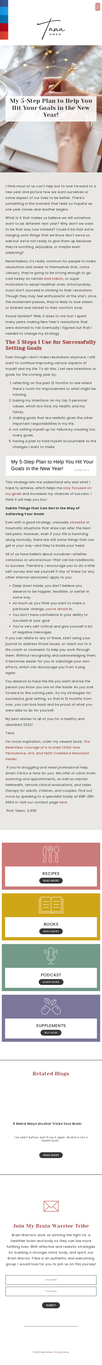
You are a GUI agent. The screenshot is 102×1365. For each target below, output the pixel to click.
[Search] (72, 1321)
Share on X (81, 470)
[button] (97, 7)
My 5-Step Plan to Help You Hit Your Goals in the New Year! (52, 465)
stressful (77, 522)
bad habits (53, 278)
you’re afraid (56, 609)
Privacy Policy (61, 1352)
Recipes (50, 873)
